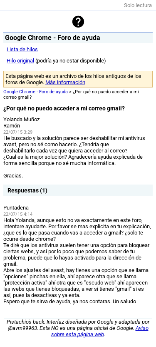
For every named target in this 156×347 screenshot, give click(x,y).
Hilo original (20, 60)
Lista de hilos (22, 49)
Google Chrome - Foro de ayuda (35, 92)
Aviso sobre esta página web (100, 331)
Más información (65, 82)
